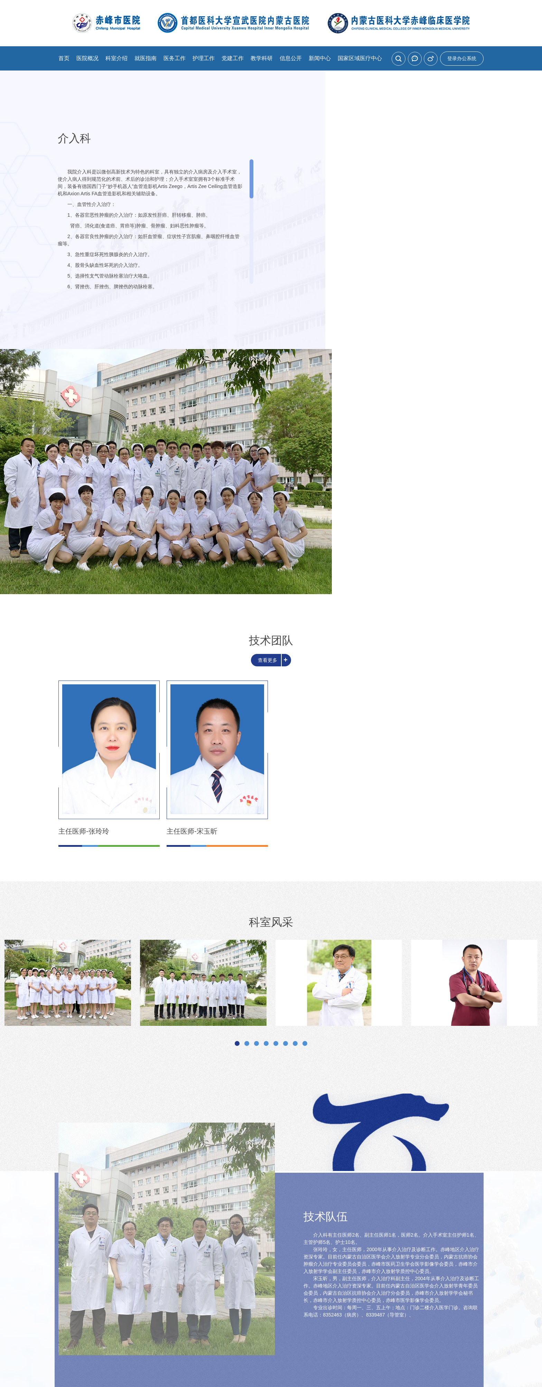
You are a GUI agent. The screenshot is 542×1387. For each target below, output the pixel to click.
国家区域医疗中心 (360, 58)
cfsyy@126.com (324, 1321)
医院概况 (87, 58)
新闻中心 (320, 58)
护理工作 (204, 58)
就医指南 (145, 58)
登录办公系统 (461, 58)
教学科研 (262, 58)
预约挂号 (137, 1255)
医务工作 (174, 58)
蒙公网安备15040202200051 (359, 1333)
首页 (63, 58)
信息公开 (291, 58)
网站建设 (254, 1342)
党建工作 (233, 58)
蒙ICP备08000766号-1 (284, 1333)
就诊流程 (226, 1255)
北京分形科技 (283, 1342)
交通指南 (404, 1255)
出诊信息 (315, 1255)
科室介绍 (116, 58)
